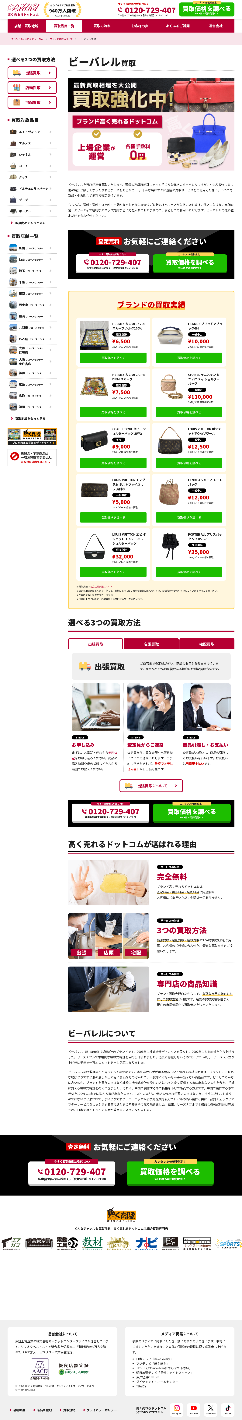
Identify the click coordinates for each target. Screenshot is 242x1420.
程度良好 (121, 334)
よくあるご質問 (178, 25)
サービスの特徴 (170, 867)
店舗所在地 (44, 1410)
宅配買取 (26, 102)
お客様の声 (139, 25)
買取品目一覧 (64, 25)
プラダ (18, 200)
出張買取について (146, 786)
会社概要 (19, 1410)
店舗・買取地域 (26, 25)
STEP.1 (80, 737)
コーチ (18, 166)
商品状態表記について (101, 586)
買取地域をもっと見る (30, 418)
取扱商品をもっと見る (30, 222)
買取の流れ (102, 25)
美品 (118, 440)
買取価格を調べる (113, 357)
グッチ (18, 177)
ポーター (20, 211)
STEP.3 (191, 737)
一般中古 (197, 334)
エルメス (20, 143)
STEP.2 (135, 737)
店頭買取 (26, 87)
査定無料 (108, 241)
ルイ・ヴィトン (24, 132)
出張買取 (26, 73)
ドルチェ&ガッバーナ (28, 188)
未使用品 (197, 545)
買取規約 (69, 1410)
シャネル (20, 154)
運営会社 (216, 25)
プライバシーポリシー (102, 1410)
